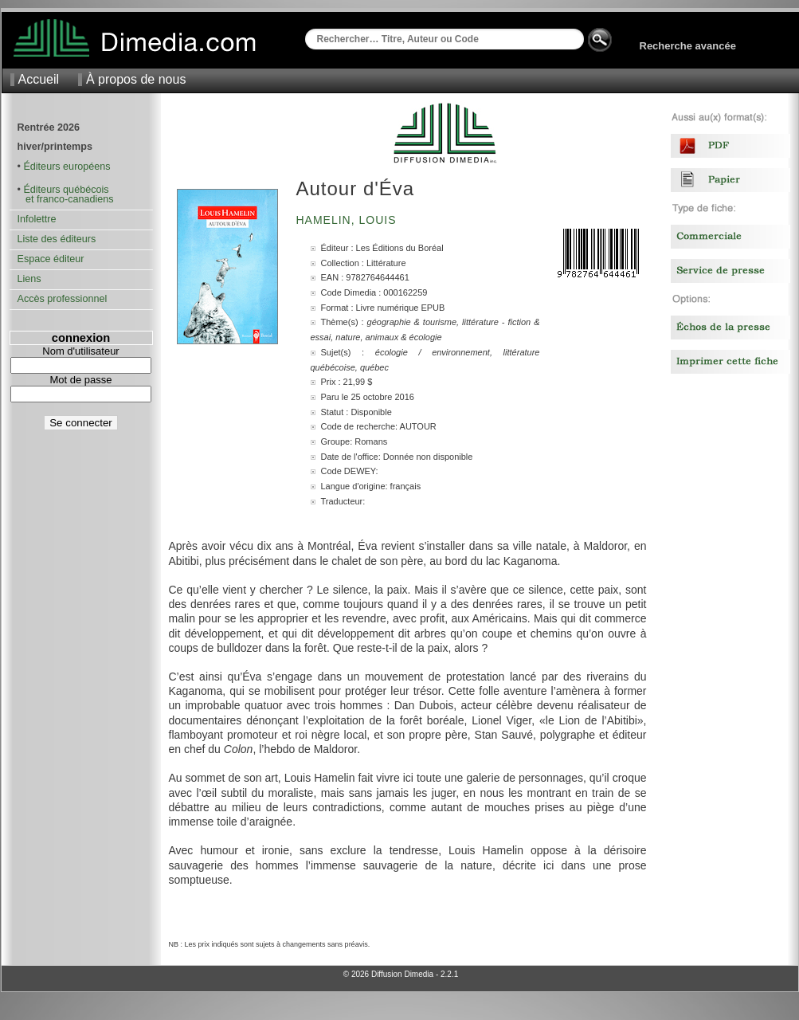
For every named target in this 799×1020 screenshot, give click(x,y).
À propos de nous (136, 79)
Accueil (39, 79)
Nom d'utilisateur (80, 351)
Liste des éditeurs (57, 239)
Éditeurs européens (66, 166)
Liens (29, 278)
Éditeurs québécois (65, 189)
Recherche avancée (688, 46)
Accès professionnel (63, 298)
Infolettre (37, 219)
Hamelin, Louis (348, 220)
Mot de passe (80, 380)
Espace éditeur (51, 259)
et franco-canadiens (66, 199)
